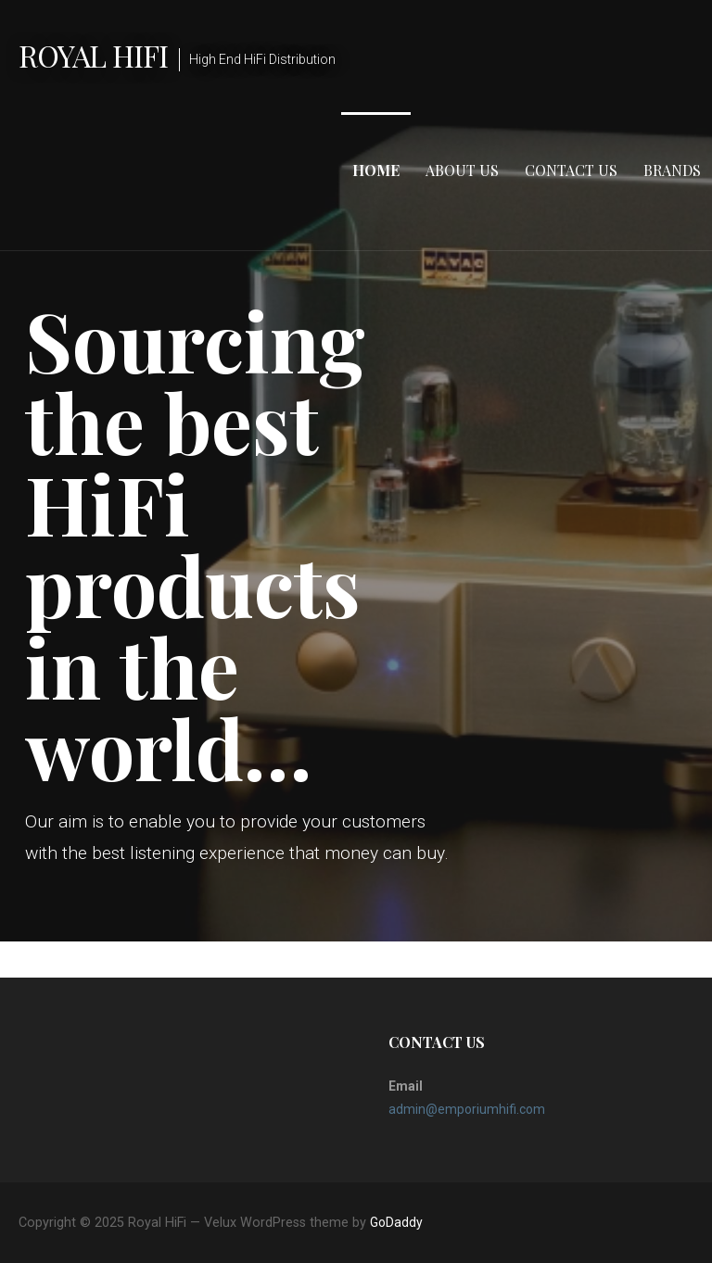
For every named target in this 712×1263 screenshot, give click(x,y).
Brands (672, 170)
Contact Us (571, 170)
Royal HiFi (93, 55)
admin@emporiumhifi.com (466, 1109)
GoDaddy (396, 1222)
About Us (462, 170)
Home (376, 170)
